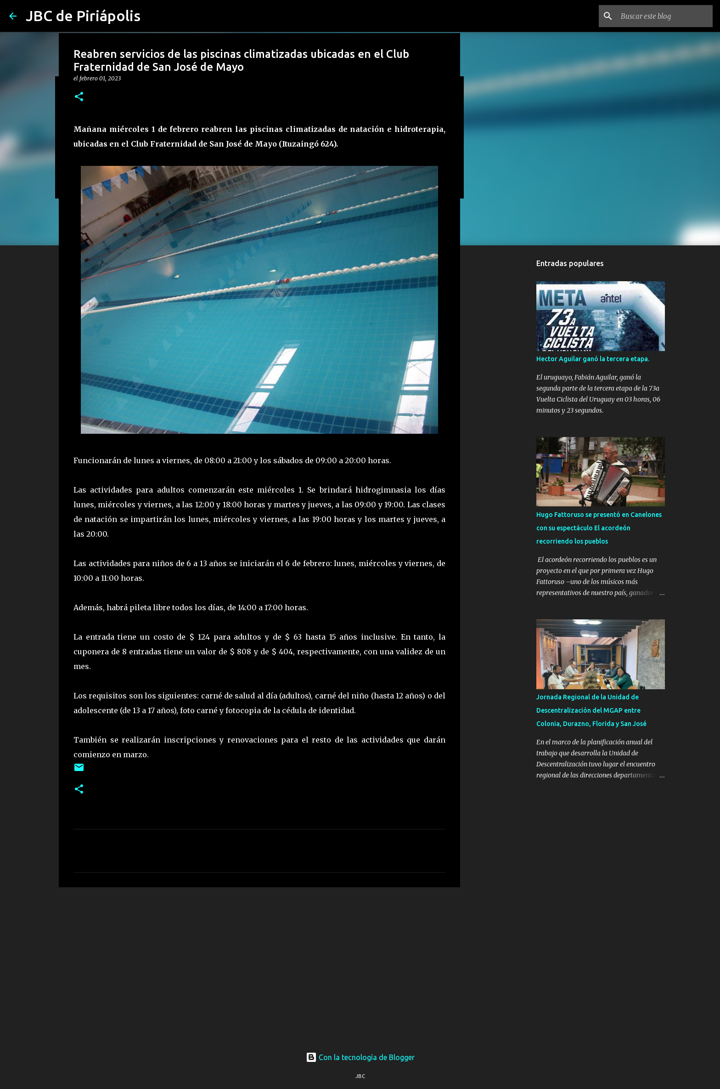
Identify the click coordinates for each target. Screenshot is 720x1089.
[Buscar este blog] (664, 16)
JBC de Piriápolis (83, 15)
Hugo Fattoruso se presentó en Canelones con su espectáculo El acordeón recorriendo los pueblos (599, 528)
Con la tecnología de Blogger (360, 1057)
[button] (78, 97)
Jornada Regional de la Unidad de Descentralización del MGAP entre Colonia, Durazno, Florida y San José (591, 710)
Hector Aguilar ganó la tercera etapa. (592, 359)
